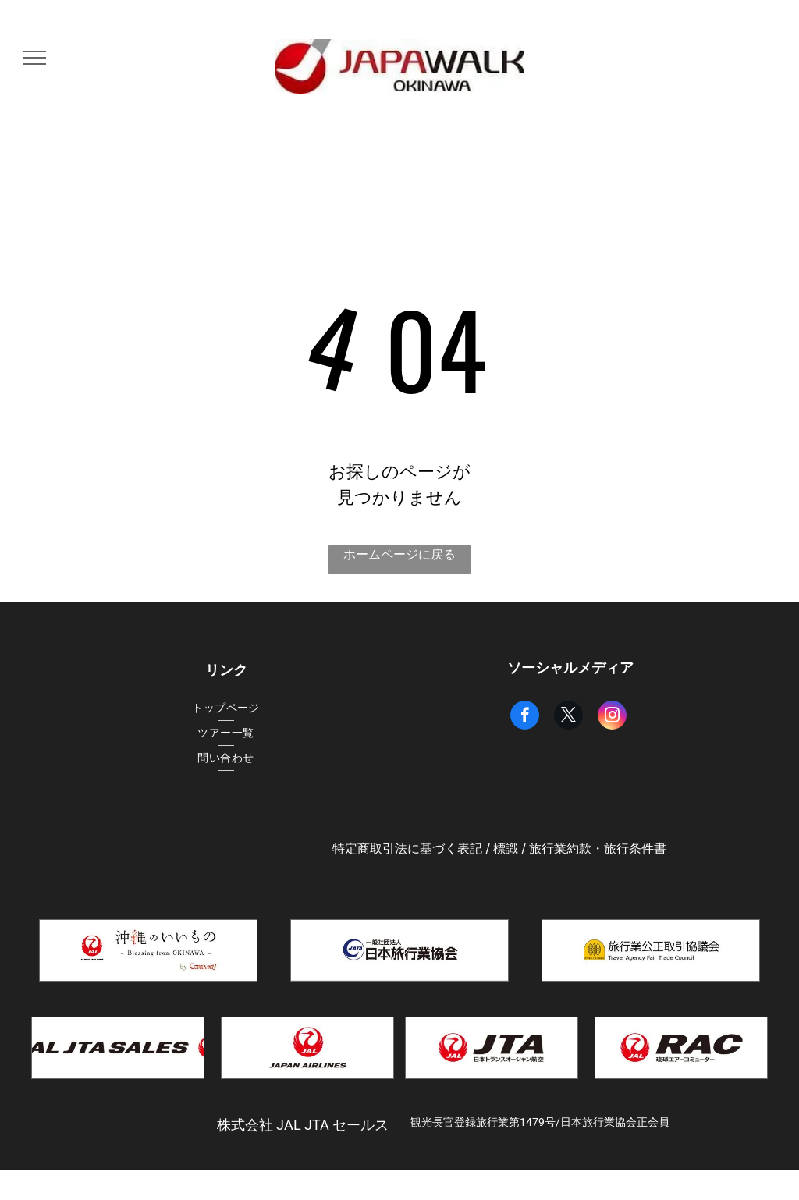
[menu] (34, 57)
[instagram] (612, 717)
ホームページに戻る (399, 554)
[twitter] (568, 717)
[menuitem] (225, 708)
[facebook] (524, 717)
